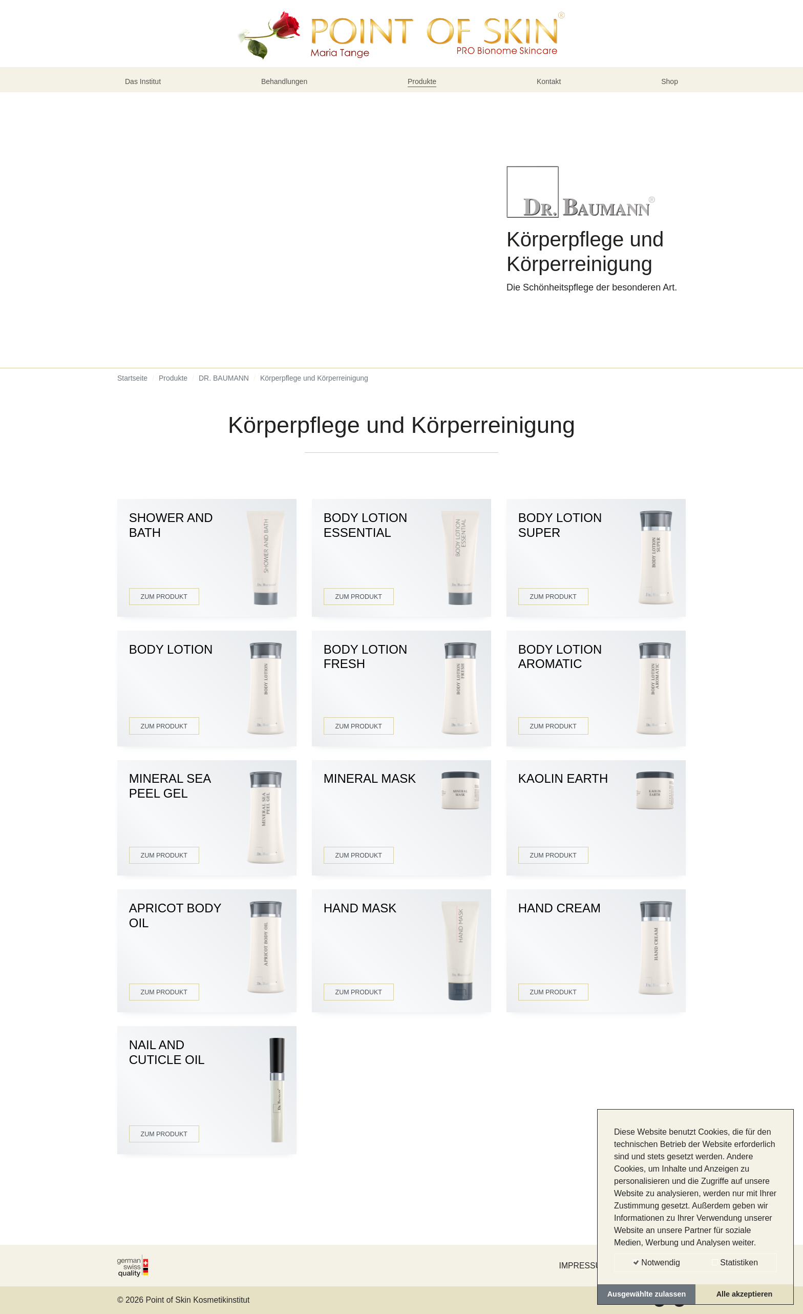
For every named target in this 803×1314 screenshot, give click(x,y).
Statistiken (735, 1262)
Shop (667, 99)
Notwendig (656, 1262)
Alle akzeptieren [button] (744, 1294)
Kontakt (551, 99)
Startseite (132, 399)
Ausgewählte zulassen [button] (646, 1294)
